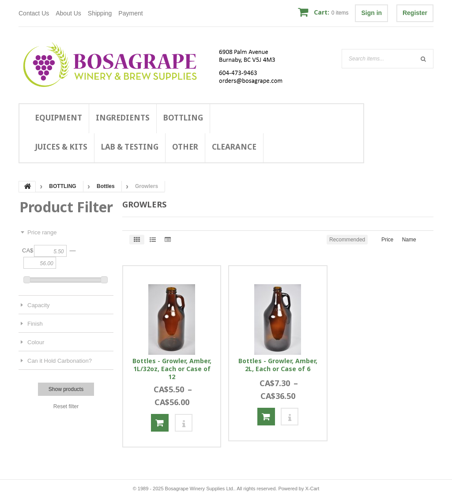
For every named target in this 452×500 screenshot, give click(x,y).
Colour (35, 342)
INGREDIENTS (123, 118)
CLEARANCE (234, 147)
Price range (41, 232)
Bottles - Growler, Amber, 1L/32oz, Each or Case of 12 (171, 369)
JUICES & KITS (61, 147)
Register (415, 12)
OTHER (185, 147)
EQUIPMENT (58, 118)
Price (387, 240)
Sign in (371, 12)
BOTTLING (183, 118)
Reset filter (66, 406)
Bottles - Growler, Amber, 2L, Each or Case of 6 (277, 365)
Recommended (347, 240)
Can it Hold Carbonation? (59, 360)
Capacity (38, 305)
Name (409, 240)
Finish (35, 323)
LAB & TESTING (129, 147)
